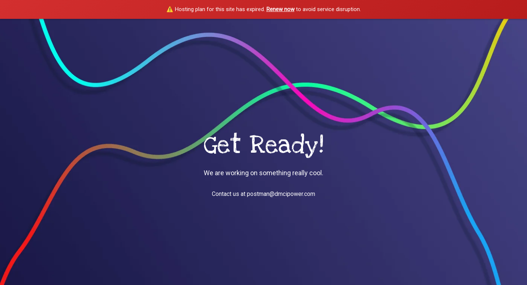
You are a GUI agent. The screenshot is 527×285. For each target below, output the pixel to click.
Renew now (280, 9)
